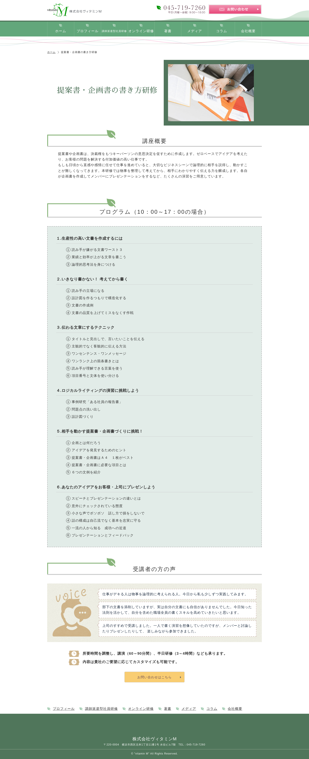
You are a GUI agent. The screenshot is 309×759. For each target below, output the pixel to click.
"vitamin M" (141, 753)
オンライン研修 (141, 31)
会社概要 (248, 31)
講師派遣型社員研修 (114, 31)
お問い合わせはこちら (154, 677)
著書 (167, 31)
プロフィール (87, 31)
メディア (194, 31)
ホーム (60, 31)
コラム (221, 31)
